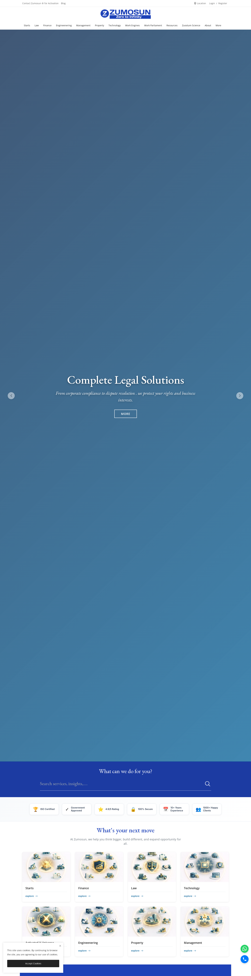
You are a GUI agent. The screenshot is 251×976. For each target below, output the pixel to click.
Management (83, 25)
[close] (60, 945)
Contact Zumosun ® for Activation (40, 3)
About (208, 25)
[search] (206, 784)
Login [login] (212, 3)
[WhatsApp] (245, 949)
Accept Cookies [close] (33, 963)
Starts (27, 25)
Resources (172, 25)
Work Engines (132, 25)
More (125, 414)
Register (222, 3)
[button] (239, 395)
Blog (63, 3)
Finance (47, 25)
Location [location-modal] (200, 3)
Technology (115, 25)
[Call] (245, 959)
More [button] (218, 25)
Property (99, 25)
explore (31, 896)
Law (37, 25)
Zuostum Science (191, 25)
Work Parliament (153, 25)
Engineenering (64, 25)
